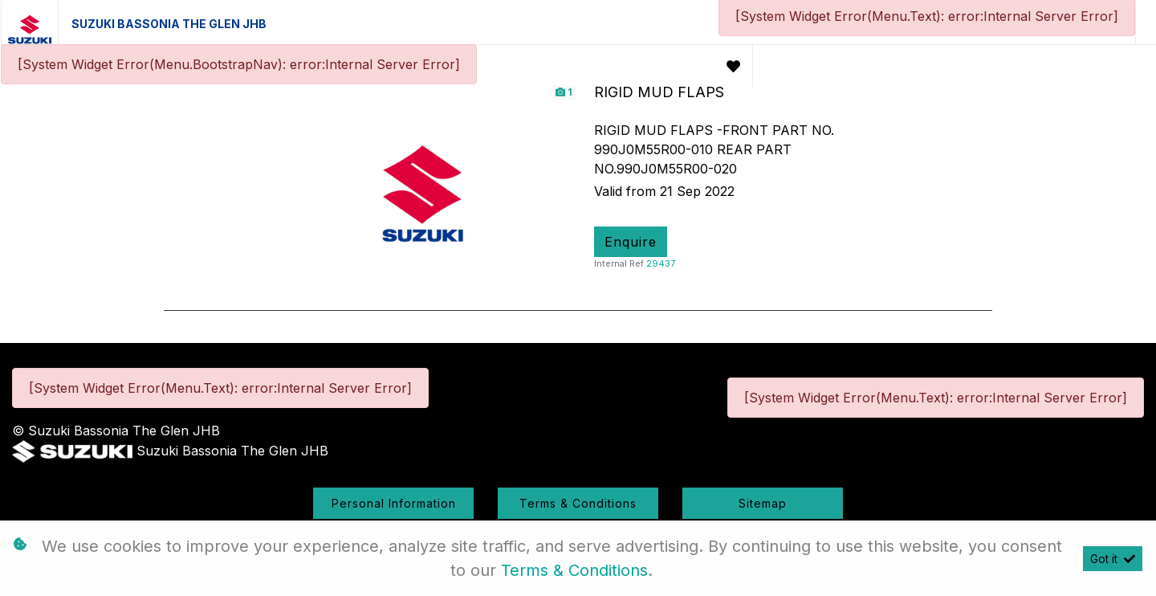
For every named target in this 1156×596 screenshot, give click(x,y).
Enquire (630, 242)
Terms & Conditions (578, 503)
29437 (660, 263)
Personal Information (394, 503)
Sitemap (763, 503)
